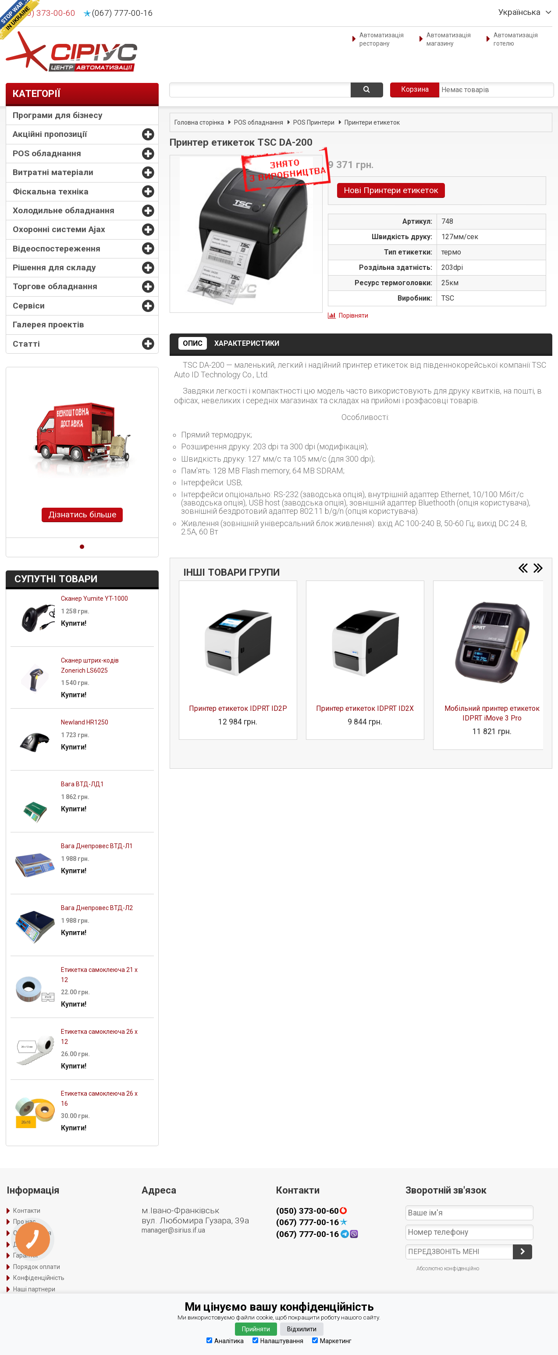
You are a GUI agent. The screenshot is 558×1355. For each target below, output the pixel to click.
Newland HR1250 (84, 722)
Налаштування (277, 1340)
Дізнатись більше (82, 514)
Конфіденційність (38, 1277)
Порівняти (353, 315)
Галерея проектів (48, 324)
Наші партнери (34, 1289)
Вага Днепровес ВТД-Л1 (97, 846)
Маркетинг (332, 1340)
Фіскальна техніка (51, 191)
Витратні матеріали (53, 172)
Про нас (24, 1221)
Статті (26, 344)
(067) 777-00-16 (122, 13)
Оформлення (32, 1233)
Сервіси (29, 306)
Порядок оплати (36, 1266)
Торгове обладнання (55, 286)
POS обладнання (47, 153)
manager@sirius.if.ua (173, 1230)
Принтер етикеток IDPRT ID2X (365, 708)
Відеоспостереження (56, 249)
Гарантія (25, 1255)
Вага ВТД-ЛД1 (82, 784)
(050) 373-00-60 (44, 13)
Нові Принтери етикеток (391, 190)
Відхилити (301, 1329)
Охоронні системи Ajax (59, 229)
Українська (519, 12)
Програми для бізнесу (58, 115)
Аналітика (225, 1340)
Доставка (27, 1244)
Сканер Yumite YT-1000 (94, 598)
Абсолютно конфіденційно (447, 1268)
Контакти (26, 1210)
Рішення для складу (54, 267)
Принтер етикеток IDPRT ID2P (238, 708)
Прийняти (256, 1329)
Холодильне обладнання (63, 210)
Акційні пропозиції (50, 134)
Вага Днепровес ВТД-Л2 (97, 907)
